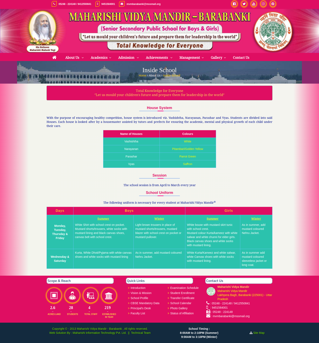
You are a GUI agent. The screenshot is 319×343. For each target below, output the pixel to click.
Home (143, 75)
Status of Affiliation (182, 313)
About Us (72, 58)
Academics (99, 58)
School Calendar (180, 303)
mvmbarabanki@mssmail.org (144, 4)
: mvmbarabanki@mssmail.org (230, 316)
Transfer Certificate (182, 298)
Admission (126, 58)
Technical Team (141, 332)
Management (189, 58)
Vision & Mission (141, 293)
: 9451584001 (218, 307)
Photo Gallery (179, 308)
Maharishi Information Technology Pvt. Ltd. (99, 332)
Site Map (260, 332)
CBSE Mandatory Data (145, 303)
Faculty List (138, 313)
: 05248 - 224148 (222, 312)
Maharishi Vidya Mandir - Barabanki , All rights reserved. (112, 328)
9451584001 (108, 4)
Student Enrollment (182, 293)
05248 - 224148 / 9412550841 (75, 4)
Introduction (138, 287)
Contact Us (241, 58)
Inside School (171, 75)
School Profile (139, 298)
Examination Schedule (184, 287)
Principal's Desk (141, 308)
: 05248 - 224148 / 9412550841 (230, 303)
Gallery (216, 58)
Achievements (157, 58)
